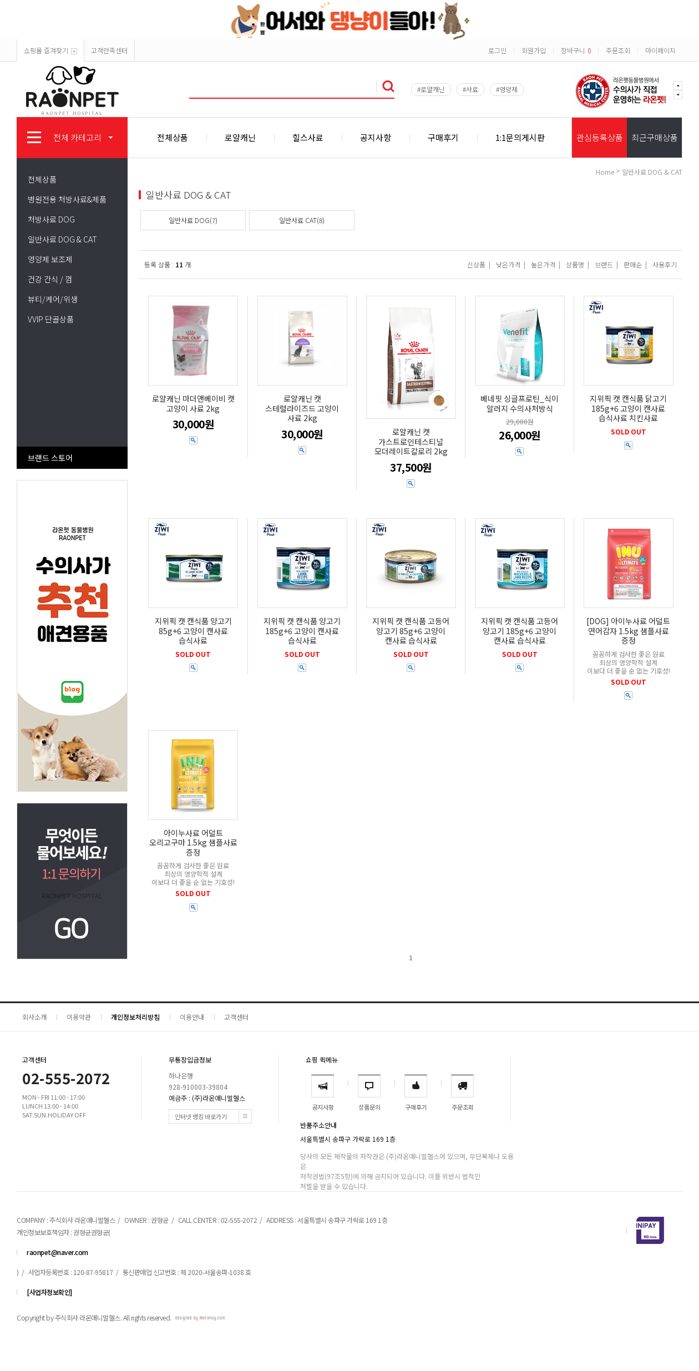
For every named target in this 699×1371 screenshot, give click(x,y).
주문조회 (618, 50)
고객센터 (236, 1016)
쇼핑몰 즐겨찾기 (50, 50)
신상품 (476, 264)
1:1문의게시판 (520, 137)
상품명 (575, 264)
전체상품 (172, 137)
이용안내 (192, 1016)
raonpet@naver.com (57, 1252)
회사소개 (34, 1016)
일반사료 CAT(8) (302, 220)
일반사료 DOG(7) (193, 220)
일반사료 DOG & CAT (62, 239)
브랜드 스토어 (50, 457)
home (605, 171)
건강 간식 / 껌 (50, 279)
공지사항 (375, 137)
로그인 (497, 50)
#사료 (470, 89)
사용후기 (664, 264)
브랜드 (604, 264)
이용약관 (79, 1016)
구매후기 (443, 137)
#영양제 (507, 89)
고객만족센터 (109, 50)
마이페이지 (660, 50)
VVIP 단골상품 (51, 319)
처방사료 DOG (51, 219)
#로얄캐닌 (431, 89)
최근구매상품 (654, 137)
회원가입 (533, 50)
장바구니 (576, 50)
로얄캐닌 (240, 137)
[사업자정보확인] (49, 1292)
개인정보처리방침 (135, 1016)
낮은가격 (508, 264)
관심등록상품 (599, 137)
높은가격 (543, 264)
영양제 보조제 (50, 259)
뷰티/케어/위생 (53, 299)
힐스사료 (307, 137)
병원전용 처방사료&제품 (67, 199)
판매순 (633, 264)
